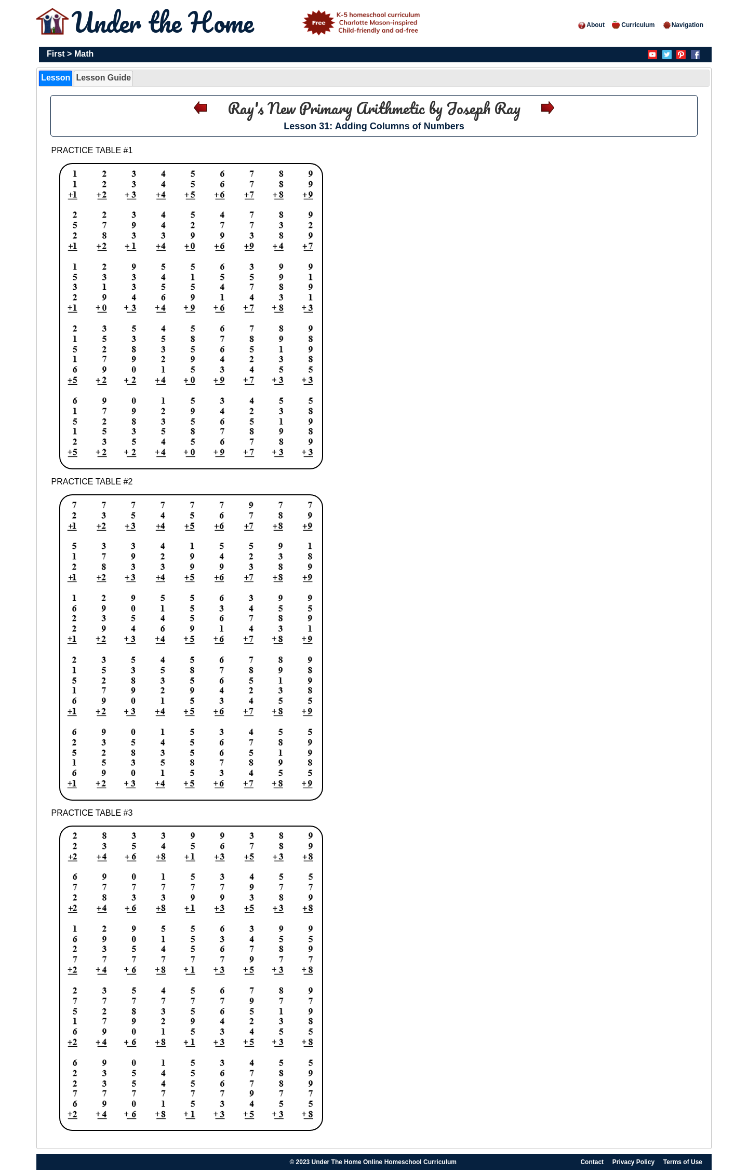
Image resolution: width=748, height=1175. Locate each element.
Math (84, 53)
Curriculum (633, 25)
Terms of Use (682, 1162)
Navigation (682, 25)
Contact (592, 1162)
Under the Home (248, 22)
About (591, 25)
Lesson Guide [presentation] (103, 77)
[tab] (55, 78)
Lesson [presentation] (55, 77)
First (56, 53)
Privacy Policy (633, 1162)
